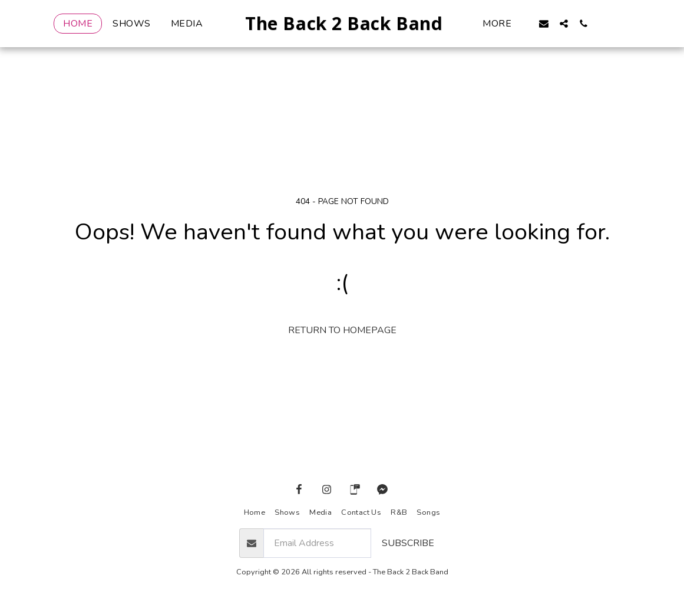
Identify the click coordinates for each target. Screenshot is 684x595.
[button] (563, 23)
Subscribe (408, 543)
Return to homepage (342, 330)
